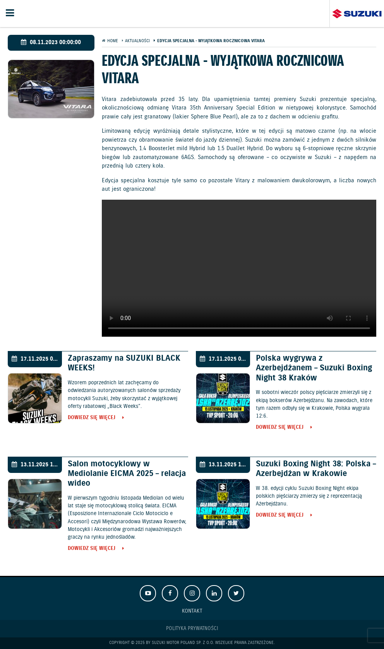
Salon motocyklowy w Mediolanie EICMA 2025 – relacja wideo (127, 474)
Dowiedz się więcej (91, 418)
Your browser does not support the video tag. (239, 268)
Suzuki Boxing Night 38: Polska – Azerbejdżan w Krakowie (316, 469)
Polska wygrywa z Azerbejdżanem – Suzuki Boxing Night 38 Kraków (314, 368)
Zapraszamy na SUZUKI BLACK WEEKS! (124, 363)
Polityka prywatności (192, 628)
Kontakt (192, 611)
